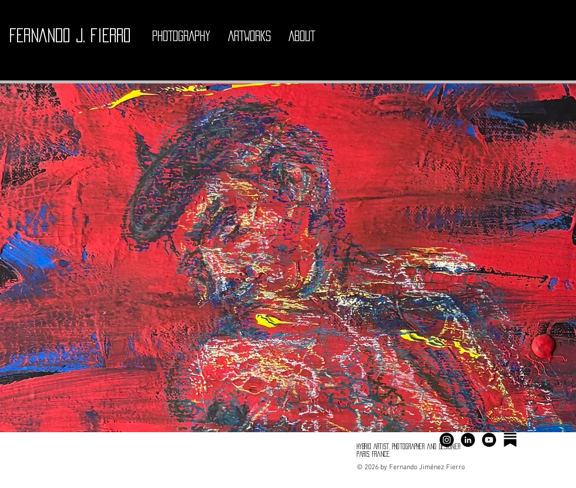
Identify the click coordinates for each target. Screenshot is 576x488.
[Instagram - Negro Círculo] (447, 440)
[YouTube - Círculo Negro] (489, 440)
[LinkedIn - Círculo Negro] (468, 440)
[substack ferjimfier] (510, 440)
